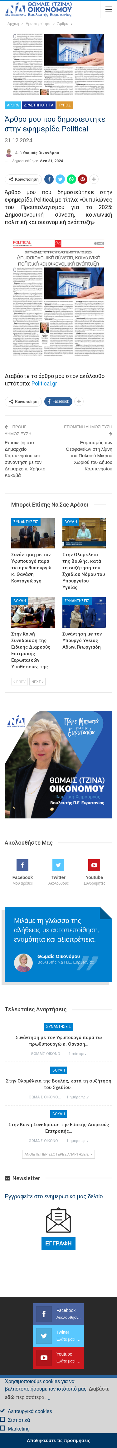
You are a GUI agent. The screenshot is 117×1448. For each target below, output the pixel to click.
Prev (19, 682)
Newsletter (22, 1178)
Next (37, 682)
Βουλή (71, 522)
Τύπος (65, 105)
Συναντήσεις (25, 522)
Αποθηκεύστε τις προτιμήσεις (58, 1440)
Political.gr (44, 383)
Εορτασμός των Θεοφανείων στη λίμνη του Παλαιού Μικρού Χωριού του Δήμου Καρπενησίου (89, 455)
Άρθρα (13, 105)
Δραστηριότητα (38, 105)
